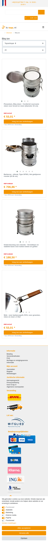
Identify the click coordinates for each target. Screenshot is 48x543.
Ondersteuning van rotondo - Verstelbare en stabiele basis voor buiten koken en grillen (21, 246)
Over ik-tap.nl (11, 385)
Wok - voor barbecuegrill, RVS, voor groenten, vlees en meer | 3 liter (22, 316)
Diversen (9, 33)
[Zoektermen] (21, 12)
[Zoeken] (41, 12)
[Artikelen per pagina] (24, 50)
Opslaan (24, 538)
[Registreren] (19, 18)
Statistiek (9, 510)
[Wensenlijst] (23, 18)
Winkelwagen (11, 374)
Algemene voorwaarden (15, 387)
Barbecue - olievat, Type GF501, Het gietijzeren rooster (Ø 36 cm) (22, 175)
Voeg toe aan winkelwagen (26, 121)
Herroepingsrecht (13, 380)
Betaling (10, 354)
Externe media (11, 515)
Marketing (9, 512)
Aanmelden (11, 369)
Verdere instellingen (9, 523)
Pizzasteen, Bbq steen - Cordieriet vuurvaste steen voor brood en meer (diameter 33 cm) (21, 105)
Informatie (10, 362)
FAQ (8, 358)
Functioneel (10, 507)
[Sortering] (24, 43)
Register (10, 371)
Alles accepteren (24, 528)
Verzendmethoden (13, 356)
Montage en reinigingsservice (17, 360)
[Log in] (14, 18)
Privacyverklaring (13, 382)
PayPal (8, 518)
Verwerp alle (24, 533)
